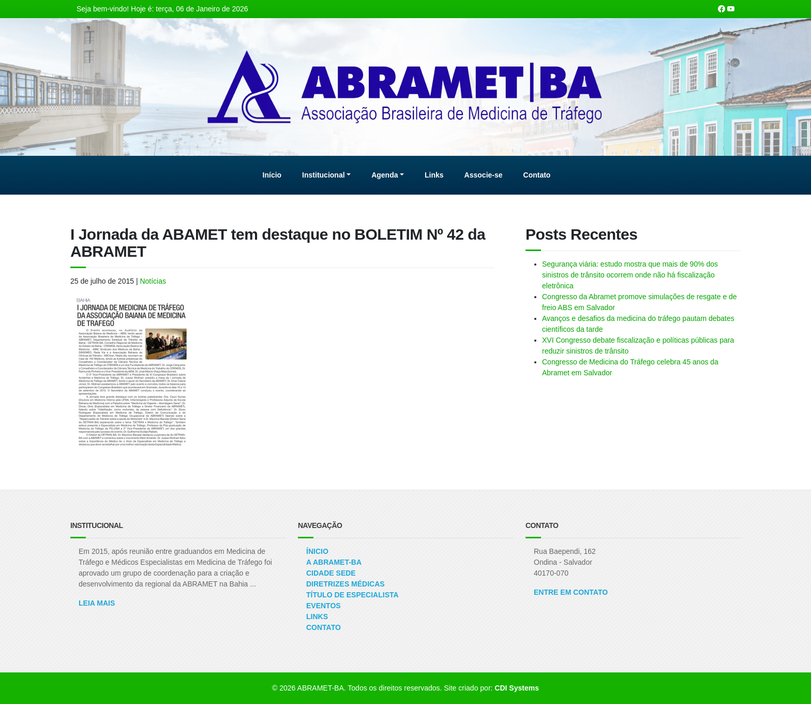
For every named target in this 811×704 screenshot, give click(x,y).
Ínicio (317, 551)
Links (317, 616)
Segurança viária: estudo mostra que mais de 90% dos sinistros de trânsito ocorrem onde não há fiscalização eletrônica (630, 275)
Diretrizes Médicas (345, 584)
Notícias (153, 281)
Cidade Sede (331, 573)
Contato (323, 627)
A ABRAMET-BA (334, 562)
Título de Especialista (352, 595)
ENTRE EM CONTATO (571, 592)
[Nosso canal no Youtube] (730, 9)
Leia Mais (97, 603)
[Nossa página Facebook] (721, 9)
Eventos (323, 606)
